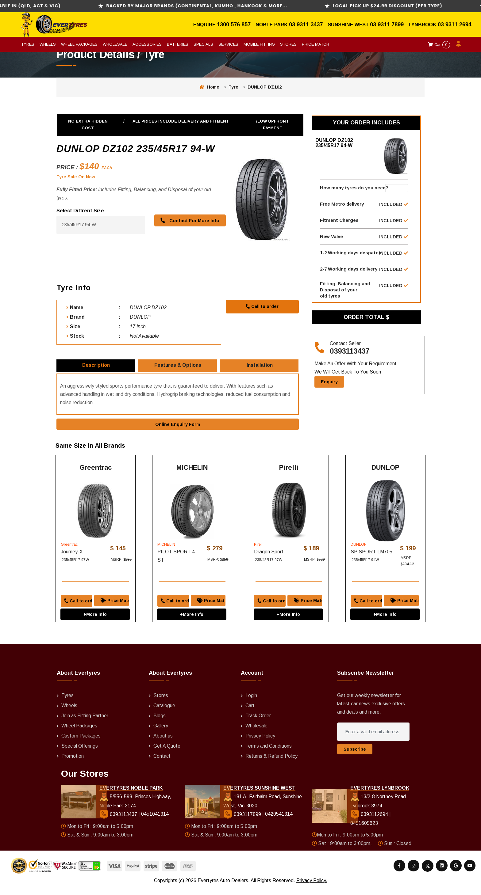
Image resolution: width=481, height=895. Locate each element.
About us (163, 742)
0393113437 (349, 359)
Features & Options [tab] (178, 367)
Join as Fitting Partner (85, 723)
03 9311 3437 (306, 24)
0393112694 (369, 821)
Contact (162, 762)
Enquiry (329, 389)
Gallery (160, 733)
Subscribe (355, 757)
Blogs (159, 723)
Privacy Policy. (311, 887)
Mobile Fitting (259, 44)
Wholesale (115, 44)
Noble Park (272, 24)
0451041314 (154, 821)
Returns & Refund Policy (271, 762)
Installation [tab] (260, 367)
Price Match (315, 44)
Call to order (262, 306)
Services (228, 44)
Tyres (27, 44)
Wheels (48, 44)
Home (209, 87)
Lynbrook (423, 24)
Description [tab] (96, 367)
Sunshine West (349, 24)
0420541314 (278, 821)
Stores (288, 44)
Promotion (72, 762)
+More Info (95, 616)
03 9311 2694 (454, 24)
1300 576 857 (234, 24)
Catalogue (164, 713)
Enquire (205, 24)
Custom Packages (81, 742)
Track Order (258, 723)
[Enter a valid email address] (373, 739)
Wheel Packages (79, 44)
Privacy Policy (260, 742)
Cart (439, 44)
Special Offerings (79, 752)
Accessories (147, 44)
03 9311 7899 (387, 24)
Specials (203, 44)
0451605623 (364, 830)
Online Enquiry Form (177, 427)
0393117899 (242, 821)
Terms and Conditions (268, 752)
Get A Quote (166, 752)
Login (251, 703)
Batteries (177, 44)
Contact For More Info (188, 220)
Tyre (233, 87)
